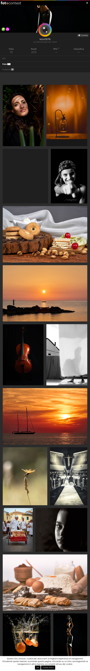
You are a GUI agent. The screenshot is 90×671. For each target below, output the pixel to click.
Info (4, 59)
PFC (56, 49)
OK (37, 667)
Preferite (8, 69)
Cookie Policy (48, 667)
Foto (6, 64)
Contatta (83, 35)
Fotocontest (11, 3)
